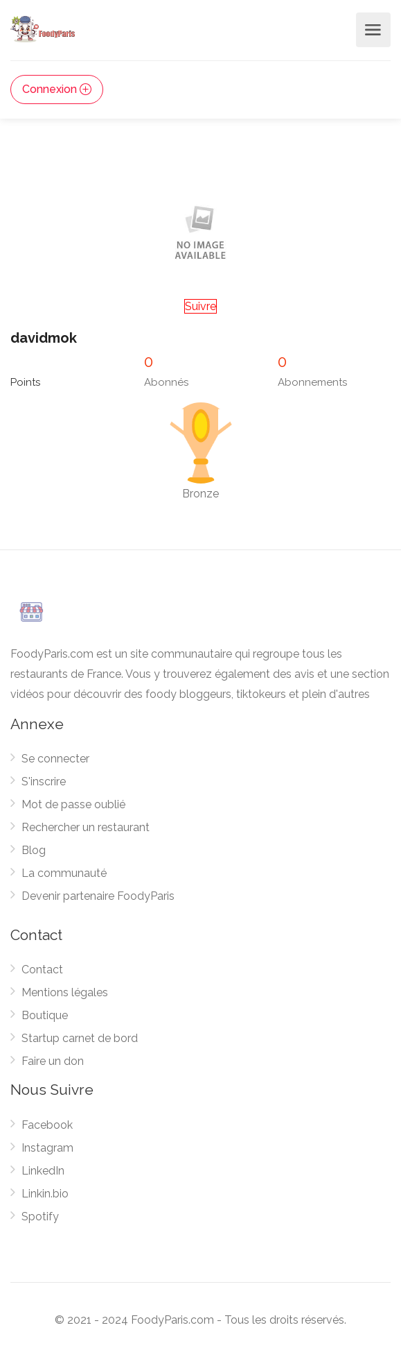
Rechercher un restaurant (85, 827)
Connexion (56, 89)
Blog (33, 850)
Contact (42, 969)
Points (25, 382)
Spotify (40, 1216)
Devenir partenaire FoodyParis (98, 896)
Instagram (47, 1147)
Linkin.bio (45, 1193)
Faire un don (52, 1061)
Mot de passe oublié (73, 804)
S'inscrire (43, 781)
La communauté (64, 873)
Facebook (47, 1125)
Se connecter (55, 758)
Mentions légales (64, 992)
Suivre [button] (200, 306)
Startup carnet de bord (79, 1038)
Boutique (44, 1015)
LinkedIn (42, 1170)
